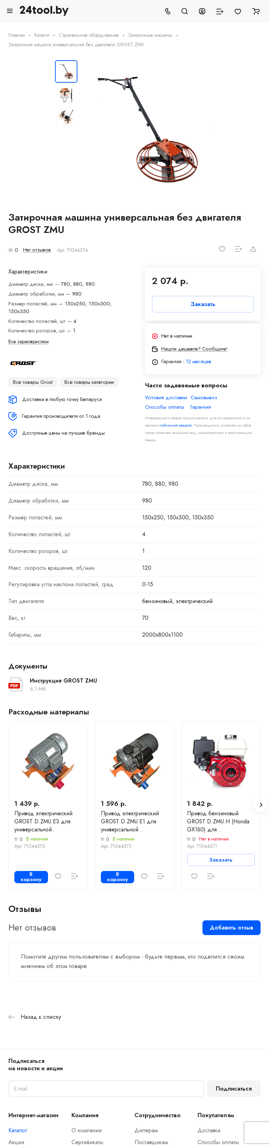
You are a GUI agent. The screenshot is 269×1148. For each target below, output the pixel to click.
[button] (261, 805)
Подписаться (234, 1088)
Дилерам (146, 1130)
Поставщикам (151, 1142)
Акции (16, 1142)
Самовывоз (204, 397)
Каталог (17, 1130)
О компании (86, 1130)
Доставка (209, 1130)
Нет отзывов (37, 250)
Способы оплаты (164, 407)
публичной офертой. (176, 425)
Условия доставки (166, 397)
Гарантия (201, 407)
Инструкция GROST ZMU (63, 681)
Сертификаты (87, 1142)
